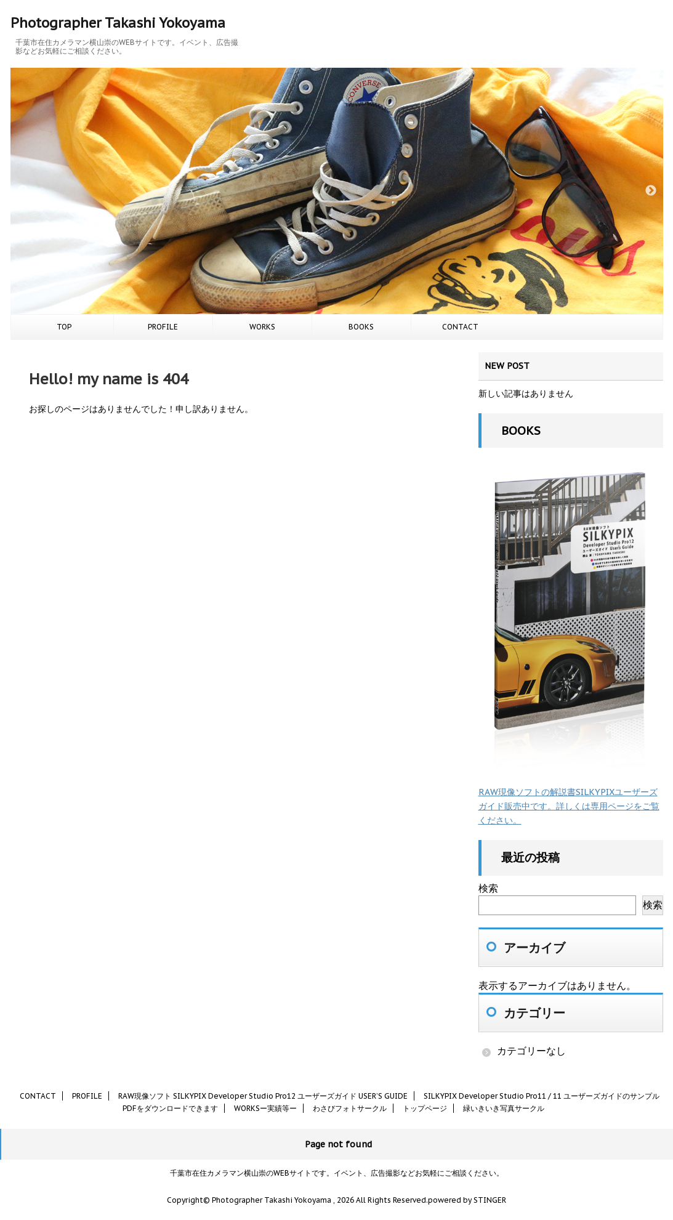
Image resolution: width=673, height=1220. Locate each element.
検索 (488, 888)
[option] (336, 191)
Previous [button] (23, 191)
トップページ (425, 1108)
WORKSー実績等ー (265, 1108)
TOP (64, 326)
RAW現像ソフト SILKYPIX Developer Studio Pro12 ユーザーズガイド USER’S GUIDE (263, 1096)
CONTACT (460, 326)
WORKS (262, 326)
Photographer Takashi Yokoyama (117, 22)
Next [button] (651, 191)
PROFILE (163, 326)
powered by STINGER (467, 1200)
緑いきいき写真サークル (503, 1108)
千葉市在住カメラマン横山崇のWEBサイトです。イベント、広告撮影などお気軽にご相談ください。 (337, 1173)
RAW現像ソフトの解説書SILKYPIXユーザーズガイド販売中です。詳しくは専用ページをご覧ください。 (568, 806)
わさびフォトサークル (350, 1108)
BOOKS (361, 326)
